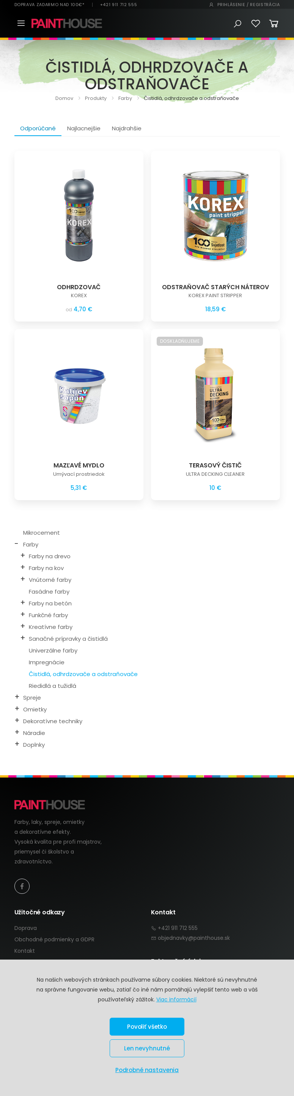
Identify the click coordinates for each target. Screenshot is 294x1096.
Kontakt (24, 951)
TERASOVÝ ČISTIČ (215, 465)
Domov (64, 98)
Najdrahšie (126, 128)
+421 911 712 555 (118, 5)
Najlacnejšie (84, 128)
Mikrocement (41, 533)
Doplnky (34, 745)
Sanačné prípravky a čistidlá (68, 639)
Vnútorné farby (50, 580)
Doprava (25, 928)
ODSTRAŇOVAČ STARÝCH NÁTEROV (215, 287)
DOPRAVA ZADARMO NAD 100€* (49, 5)
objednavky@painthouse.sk (194, 938)
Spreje (32, 698)
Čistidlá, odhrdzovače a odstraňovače (83, 674)
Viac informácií (176, 999)
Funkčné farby (48, 615)
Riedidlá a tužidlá (52, 686)
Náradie (34, 733)
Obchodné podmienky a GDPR (54, 939)
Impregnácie (46, 662)
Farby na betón (50, 603)
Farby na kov (46, 568)
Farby (124, 98)
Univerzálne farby (53, 650)
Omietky (35, 709)
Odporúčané (38, 128)
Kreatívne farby (50, 627)
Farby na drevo (50, 556)
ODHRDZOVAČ (79, 287)
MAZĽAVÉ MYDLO (78, 465)
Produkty (95, 98)
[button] (237, 24)
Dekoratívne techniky (52, 721)
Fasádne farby (49, 592)
